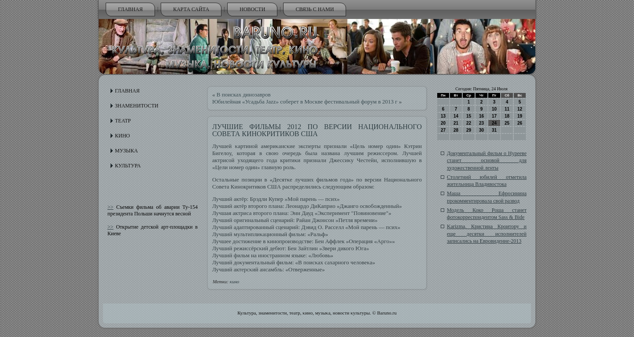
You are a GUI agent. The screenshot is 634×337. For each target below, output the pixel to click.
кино (235, 281)
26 (519, 123)
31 (494, 130)
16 (481, 116)
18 (507, 116)
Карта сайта (191, 9)
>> (110, 207)
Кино (122, 136)
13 (443, 116)
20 (443, 123)
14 (455, 116)
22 (468, 123)
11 (507, 109)
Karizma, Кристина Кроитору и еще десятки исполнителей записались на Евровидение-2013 (487, 233)
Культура (128, 166)
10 (494, 109)
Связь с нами (314, 9)
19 (519, 116)
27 (443, 130)
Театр (123, 121)
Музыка (126, 151)
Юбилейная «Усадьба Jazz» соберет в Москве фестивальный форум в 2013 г (305, 101)
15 (468, 116)
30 (481, 130)
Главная (130, 9)
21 (455, 123)
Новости (252, 9)
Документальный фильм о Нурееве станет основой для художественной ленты (487, 160)
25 (507, 123)
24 (494, 123)
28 (455, 130)
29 (468, 130)
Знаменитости (136, 106)
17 (494, 116)
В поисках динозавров (244, 94)
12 (519, 109)
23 (481, 123)
